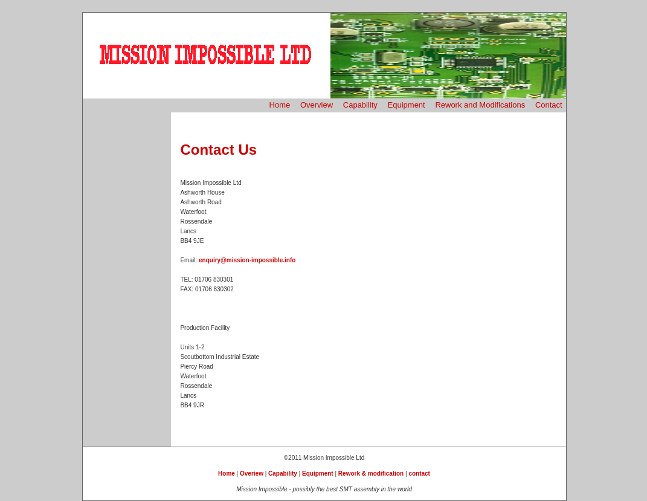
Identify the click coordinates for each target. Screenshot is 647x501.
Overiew (251, 473)
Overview (316, 104)
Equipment (406, 104)
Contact (548, 104)
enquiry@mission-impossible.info (247, 260)
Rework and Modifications (480, 104)
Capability (360, 104)
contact (419, 473)
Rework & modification (371, 473)
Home (280, 104)
